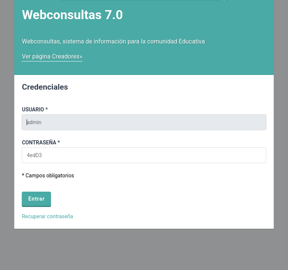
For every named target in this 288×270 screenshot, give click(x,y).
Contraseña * (41, 143)
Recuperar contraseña (47, 216)
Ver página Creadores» (52, 56)
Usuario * (35, 109)
